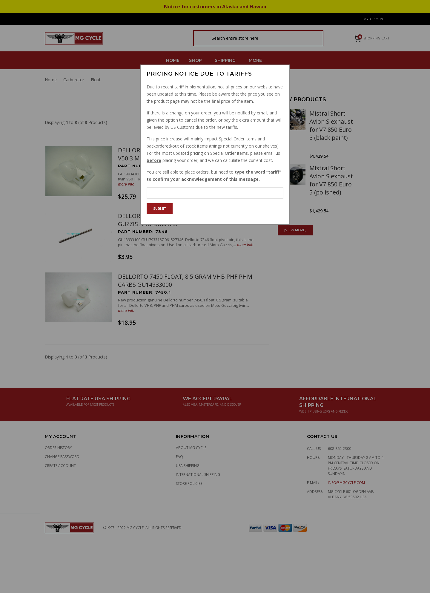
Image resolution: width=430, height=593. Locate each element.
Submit (159, 208)
